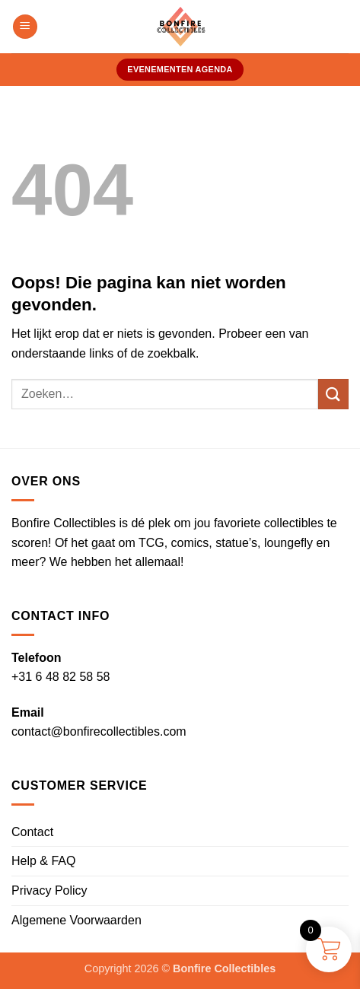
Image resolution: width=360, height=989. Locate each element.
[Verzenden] (333, 394)
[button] (25, 27)
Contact (32, 831)
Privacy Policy (49, 890)
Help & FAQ (43, 860)
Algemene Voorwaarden (76, 920)
